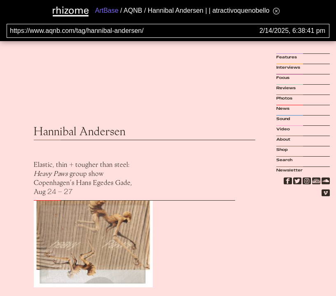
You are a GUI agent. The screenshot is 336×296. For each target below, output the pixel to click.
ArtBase (107, 10)
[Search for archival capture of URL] (168, 31)
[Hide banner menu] (276, 11)
